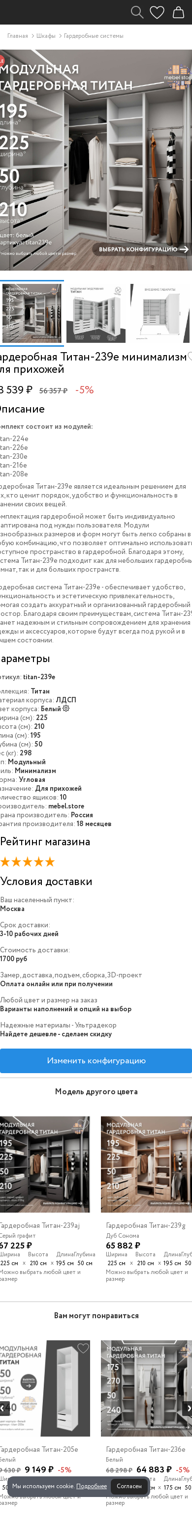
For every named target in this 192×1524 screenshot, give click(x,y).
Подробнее (91, 1486)
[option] (32, 313)
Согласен (129, 1486)
